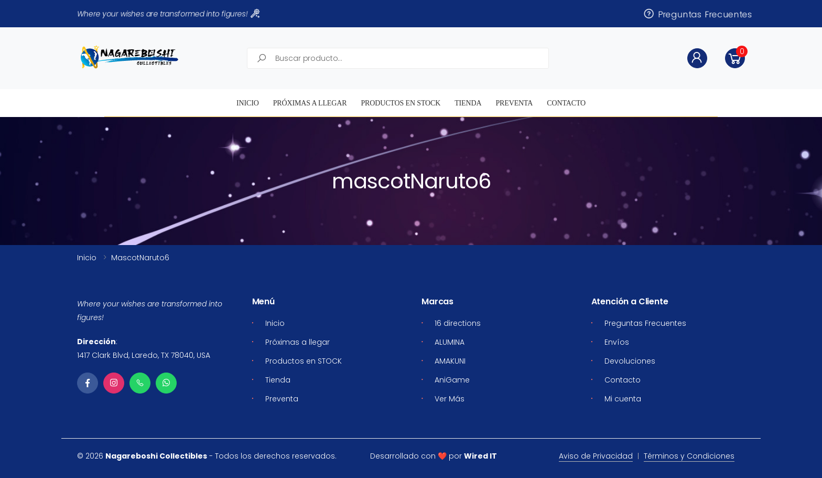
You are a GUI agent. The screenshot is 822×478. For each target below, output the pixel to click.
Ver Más (449, 399)
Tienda (468, 103)
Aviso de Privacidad (596, 456)
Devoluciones (629, 361)
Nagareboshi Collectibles (156, 456)
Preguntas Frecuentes (697, 13)
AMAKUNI (450, 361)
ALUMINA (449, 342)
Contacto (566, 103)
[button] (735, 58)
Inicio (247, 103)
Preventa (514, 103)
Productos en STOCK (400, 103)
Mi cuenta (622, 399)
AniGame (452, 380)
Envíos (616, 342)
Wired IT (480, 456)
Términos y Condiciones (689, 456)
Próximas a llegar (310, 103)
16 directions (458, 323)
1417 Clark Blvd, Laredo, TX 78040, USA (143, 355)
